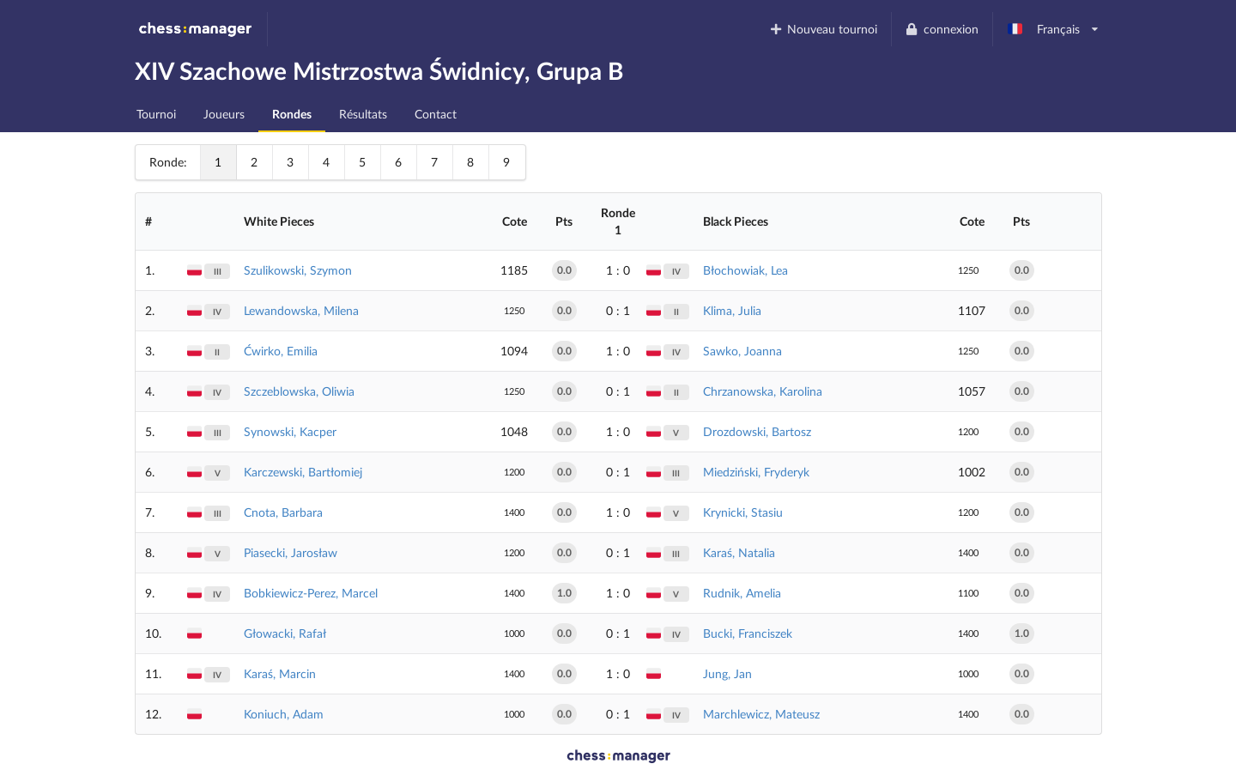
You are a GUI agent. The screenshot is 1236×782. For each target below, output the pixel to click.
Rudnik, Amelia (742, 592)
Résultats (363, 113)
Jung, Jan (727, 673)
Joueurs (224, 113)
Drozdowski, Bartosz (757, 431)
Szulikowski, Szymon (298, 270)
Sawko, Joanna (742, 350)
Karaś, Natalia (739, 552)
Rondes (292, 113)
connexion (941, 28)
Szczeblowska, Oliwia (299, 391)
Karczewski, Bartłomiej (303, 471)
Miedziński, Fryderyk (756, 471)
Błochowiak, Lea (745, 270)
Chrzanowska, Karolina (762, 391)
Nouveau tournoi (822, 28)
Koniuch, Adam (284, 713)
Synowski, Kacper (290, 431)
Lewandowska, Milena (301, 310)
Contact (436, 113)
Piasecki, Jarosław (290, 552)
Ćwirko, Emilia (281, 350)
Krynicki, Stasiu (743, 512)
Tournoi (156, 113)
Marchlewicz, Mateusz (761, 713)
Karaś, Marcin (280, 673)
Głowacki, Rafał (285, 633)
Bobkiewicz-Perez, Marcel (311, 592)
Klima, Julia (732, 310)
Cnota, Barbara (283, 512)
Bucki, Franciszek (747, 633)
